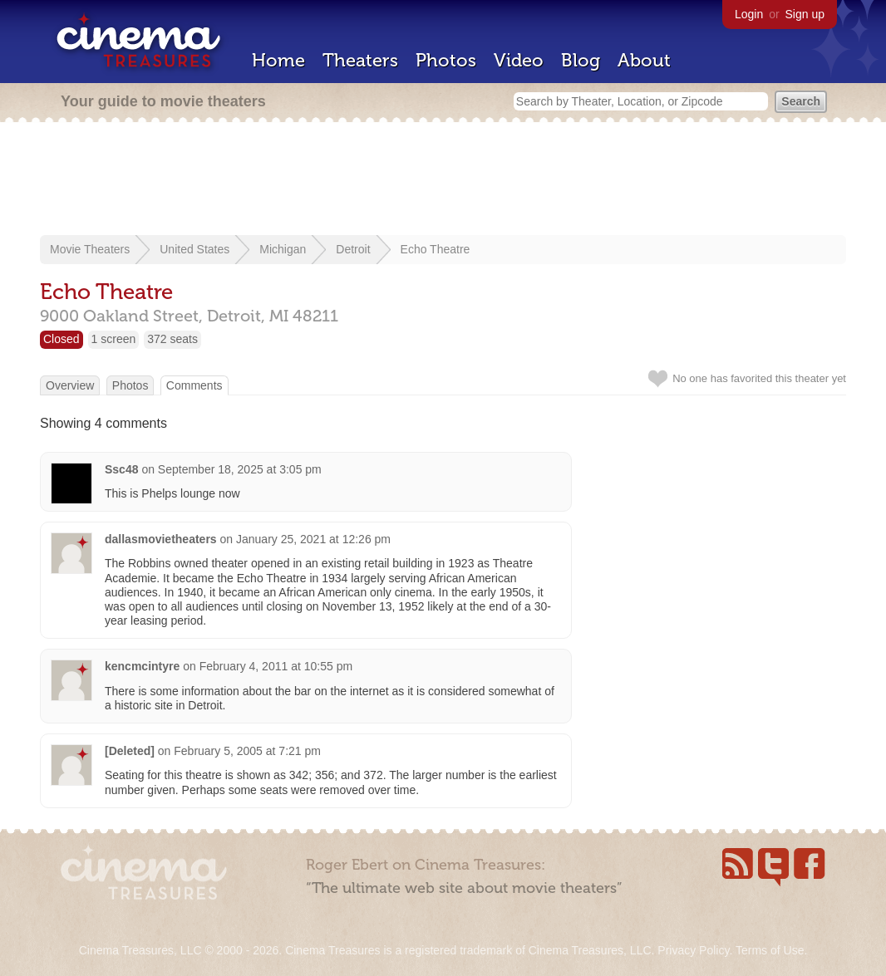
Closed (61, 339)
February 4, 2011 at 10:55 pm (275, 666)
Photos (446, 60)
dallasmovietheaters (161, 539)
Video (519, 60)
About (644, 60)
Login (749, 14)
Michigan (282, 249)
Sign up (804, 14)
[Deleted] (130, 751)
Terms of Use (770, 950)
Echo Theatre (435, 249)
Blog (580, 60)
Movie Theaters (90, 249)
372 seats (172, 339)
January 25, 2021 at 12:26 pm (313, 539)
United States (194, 249)
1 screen (113, 339)
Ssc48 (121, 469)
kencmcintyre (142, 666)
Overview (70, 385)
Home (278, 60)
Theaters (360, 60)
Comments (194, 385)
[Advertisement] (443, 180)
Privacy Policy (693, 950)
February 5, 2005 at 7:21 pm (247, 751)
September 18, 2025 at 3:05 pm (240, 469)
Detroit (353, 249)
